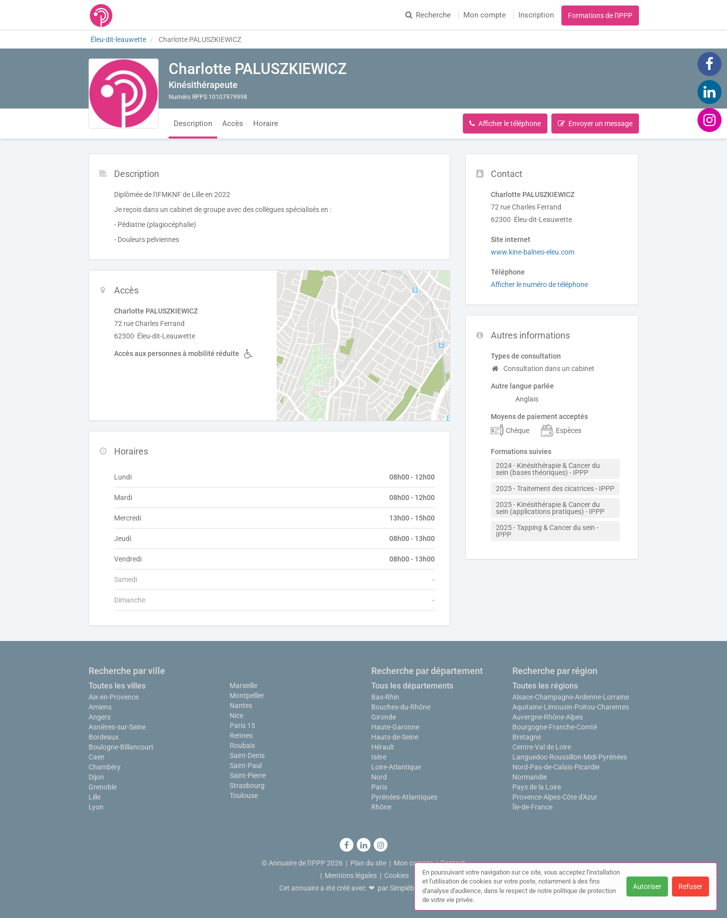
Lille (95, 797)
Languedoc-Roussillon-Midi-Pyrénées (569, 757)
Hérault (382, 747)
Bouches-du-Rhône (400, 707)
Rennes (241, 736)
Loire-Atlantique (396, 767)
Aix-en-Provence (114, 697)
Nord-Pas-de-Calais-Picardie (555, 767)
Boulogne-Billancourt (121, 747)
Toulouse (244, 796)
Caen (97, 757)
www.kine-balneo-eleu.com (532, 252)
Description (193, 123)
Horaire (265, 123)
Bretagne (526, 737)
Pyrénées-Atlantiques (404, 797)
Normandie (529, 777)
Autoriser (647, 886)
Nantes (241, 706)
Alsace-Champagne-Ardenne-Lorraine (570, 697)
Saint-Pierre (248, 776)
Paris (379, 787)
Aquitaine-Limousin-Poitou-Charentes (570, 707)
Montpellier (247, 696)
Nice (236, 716)
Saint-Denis (247, 756)
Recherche (428, 15)
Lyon (96, 807)
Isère (378, 757)
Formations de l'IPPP (600, 16)
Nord (379, 777)
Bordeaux (104, 737)
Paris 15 (242, 726)
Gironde (383, 717)
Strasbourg (247, 786)
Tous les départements (412, 685)
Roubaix (242, 746)
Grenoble (103, 787)
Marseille (243, 686)
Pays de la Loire (536, 787)
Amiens (100, 707)
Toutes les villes (117, 685)
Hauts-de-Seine (394, 737)
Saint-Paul (246, 766)
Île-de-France (532, 807)
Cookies (396, 876)
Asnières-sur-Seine (117, 727)
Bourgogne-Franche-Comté (554, 727)
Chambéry (105, 767)
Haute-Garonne (395, 727)
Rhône (381, 807)
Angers (100, 717)
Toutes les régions (545, 685)
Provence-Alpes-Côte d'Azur (554, 797)
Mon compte (484, 15)
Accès (232, 123)
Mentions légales (351, 876)
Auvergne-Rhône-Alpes (547, 717)
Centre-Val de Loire (541, 747)
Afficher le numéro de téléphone (539, 284)
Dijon (96, 777)
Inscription (536, 15)
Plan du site (368, 863)
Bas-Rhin (385, 697)
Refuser (690, 886)
